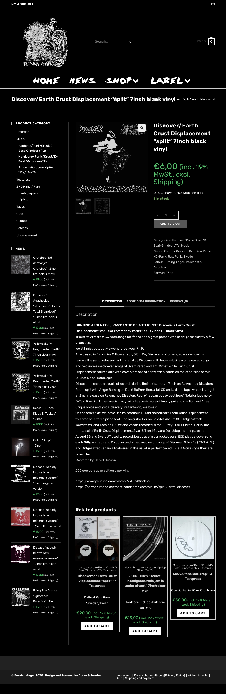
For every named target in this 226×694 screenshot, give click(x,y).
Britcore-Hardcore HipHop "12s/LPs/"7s (149, 569)
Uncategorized (26, 235)
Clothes (21, 221)
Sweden (189, 256)
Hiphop (23, 199)
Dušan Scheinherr (91, 675)
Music (185, 245)
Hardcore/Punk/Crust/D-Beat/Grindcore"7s (98, 569)
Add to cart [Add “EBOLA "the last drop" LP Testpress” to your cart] (193, 613)
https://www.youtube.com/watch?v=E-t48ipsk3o (112, 481)
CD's (19, 214)
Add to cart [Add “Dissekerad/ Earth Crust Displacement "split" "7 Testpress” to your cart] (97, 626)
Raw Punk (175, 256)
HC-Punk (160, 256)
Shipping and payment (139, 678)
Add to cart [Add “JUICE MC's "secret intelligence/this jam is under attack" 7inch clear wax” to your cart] (145, 631)
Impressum (124, 675)
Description (112, 301)
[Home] (115, 99)
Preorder (22, 132)
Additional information (146, 301)
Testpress (109, 570)
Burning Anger (174, 262)
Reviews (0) (179, 301)
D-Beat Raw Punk (198, 251)
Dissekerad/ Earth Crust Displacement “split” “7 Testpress (97, 581)
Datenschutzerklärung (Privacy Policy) (159, 675)
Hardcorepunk (28, 193)
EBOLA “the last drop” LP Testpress (193, 576)
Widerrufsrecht (198, 675)
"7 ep (169, 273)
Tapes (20, 206)
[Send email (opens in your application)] (212, 4)
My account (22, 4)
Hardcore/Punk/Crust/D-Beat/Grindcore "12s (193, 567)
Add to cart (170, 223)
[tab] (112, 301)
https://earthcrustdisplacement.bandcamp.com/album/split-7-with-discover (132, 487)
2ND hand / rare (28, 186)
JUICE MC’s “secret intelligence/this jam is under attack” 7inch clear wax (145, 583)
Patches (22, 228)
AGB (119, 678)
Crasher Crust (174, 251)
